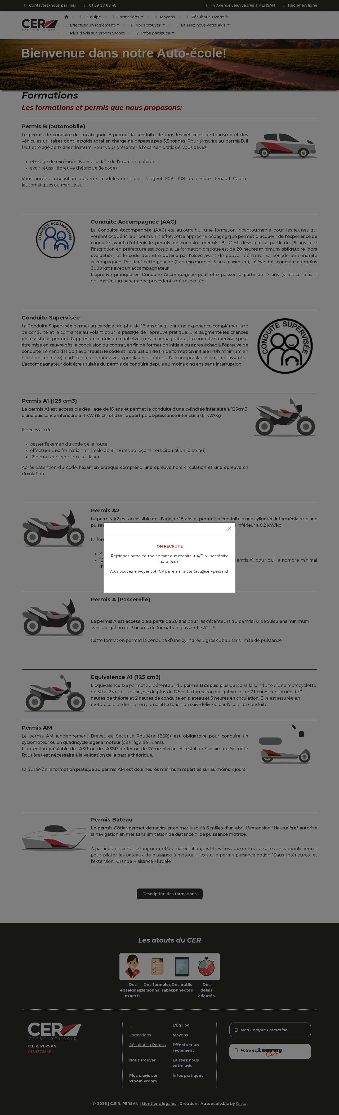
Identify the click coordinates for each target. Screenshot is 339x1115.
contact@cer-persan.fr (208, 571)
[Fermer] (229, 529)
